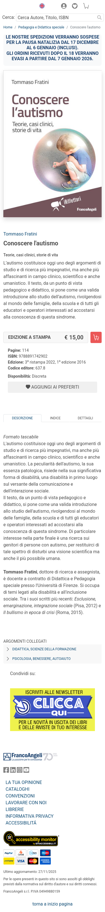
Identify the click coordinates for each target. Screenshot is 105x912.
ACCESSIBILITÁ (21, 823)
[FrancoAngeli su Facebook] (6, 771)
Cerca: (8, 17)
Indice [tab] (55, 418)
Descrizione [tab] (22, 418)
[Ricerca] (99, 17)
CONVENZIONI (20, 796)
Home (7, 27)
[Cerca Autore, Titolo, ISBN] (55, 17)
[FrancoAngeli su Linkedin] (13, 771)
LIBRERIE (15, 809)
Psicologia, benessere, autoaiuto (41, 659)
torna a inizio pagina (52, 904)
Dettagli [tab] (85, 418)
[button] (40, 7)
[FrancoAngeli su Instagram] (19, 771)
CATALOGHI (17, 789)
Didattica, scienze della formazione (44, 649)
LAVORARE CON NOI (26, 802)
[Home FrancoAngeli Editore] (18, 7)
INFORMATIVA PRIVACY (29, 816)
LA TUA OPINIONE (24, 782)
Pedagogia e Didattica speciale (41, 27)
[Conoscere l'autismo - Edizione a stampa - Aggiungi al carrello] (96, 337)
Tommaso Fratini (20, 234)
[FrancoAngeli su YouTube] (26, 771)
